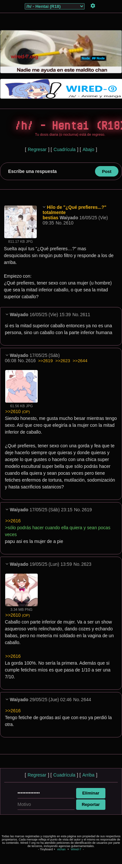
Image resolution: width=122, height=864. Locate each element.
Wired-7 (76, 849)
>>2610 (17, 411)
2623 (86, 564)
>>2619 (45, 360)
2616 (31, 360)
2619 (87, 509)
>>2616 (13, 520)
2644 (86, 699)
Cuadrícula (65, 149)
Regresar (37, 149)
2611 (85, 314)
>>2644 (80, 360)
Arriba (88, 775)
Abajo (88, 149)
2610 (68, 222)
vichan (61, 849)
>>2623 (62, 360)
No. (59, 222)
